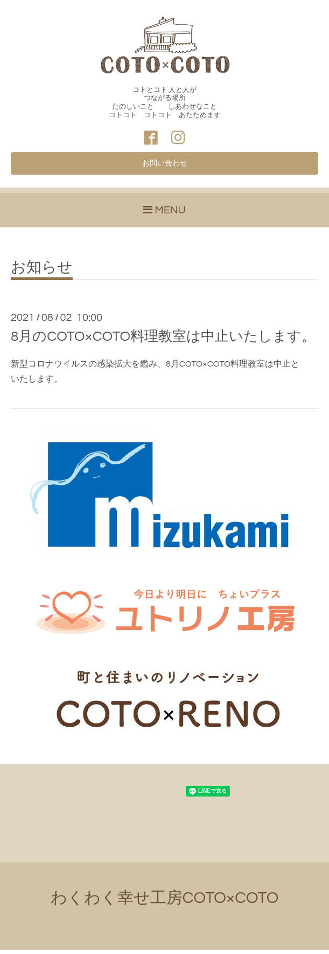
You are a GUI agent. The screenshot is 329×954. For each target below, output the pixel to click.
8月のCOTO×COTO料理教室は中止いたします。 (163, 341)
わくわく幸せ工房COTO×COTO (164, 901)
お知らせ (42, 271)
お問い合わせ (165, 166)
